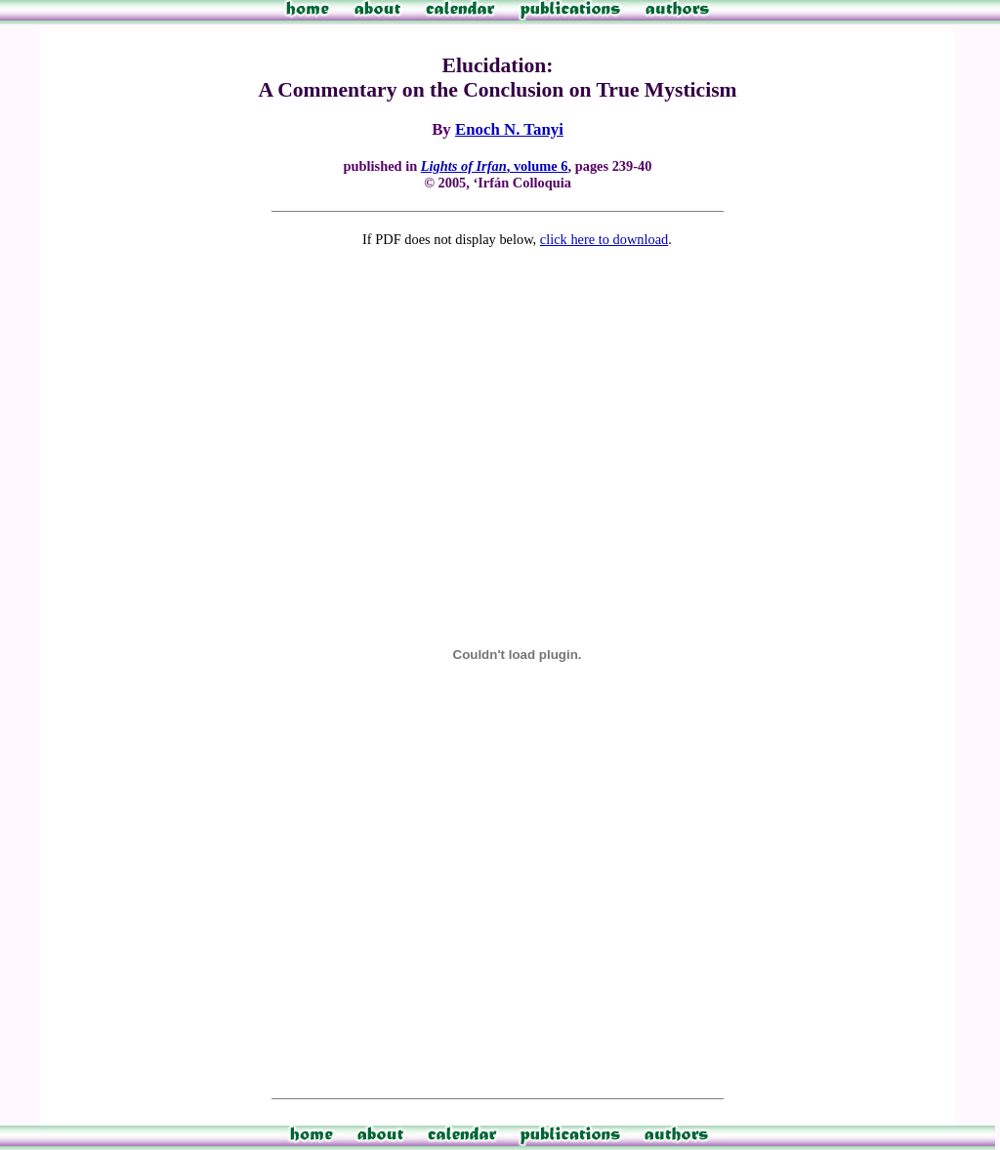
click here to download (604, 239)
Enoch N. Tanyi (509, 129)
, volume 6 (494, 166)
